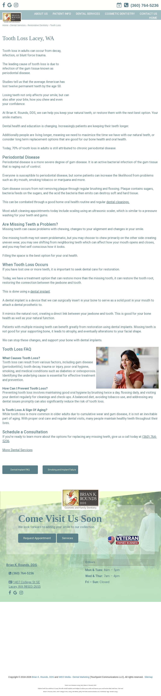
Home (153, 17)
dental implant (40, 291)
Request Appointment (37, 538)
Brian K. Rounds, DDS (21, 565)
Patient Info (62, 13)
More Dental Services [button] (17, 450)
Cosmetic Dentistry (120, 13)
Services (67, 538)
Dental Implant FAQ (20, 469)
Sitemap (149, 677)
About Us (41, 13)
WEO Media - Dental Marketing (74, 677)
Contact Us (148, 13)
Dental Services (88, 13)
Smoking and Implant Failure (62, 469)
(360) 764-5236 (23, 573)
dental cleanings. (117, 202)
